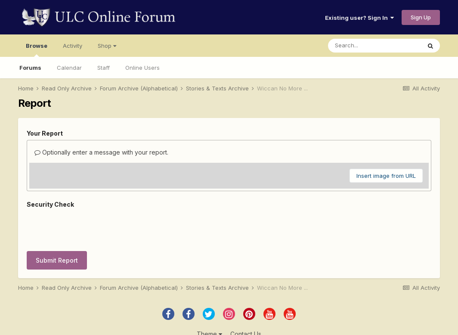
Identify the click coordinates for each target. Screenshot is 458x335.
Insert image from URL (386, 175)
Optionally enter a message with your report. (101, 152)
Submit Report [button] (57, 226)
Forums (30, 67)
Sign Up (421, 17)
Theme (209, 303)
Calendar (69, 67)
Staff (103, 67)
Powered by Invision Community (229, 322)
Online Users (142, 67)
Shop (107, 45)
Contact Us (245, 303)
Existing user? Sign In (359, 17)
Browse (36, 49)
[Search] (374, 46)
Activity (72, 45)
